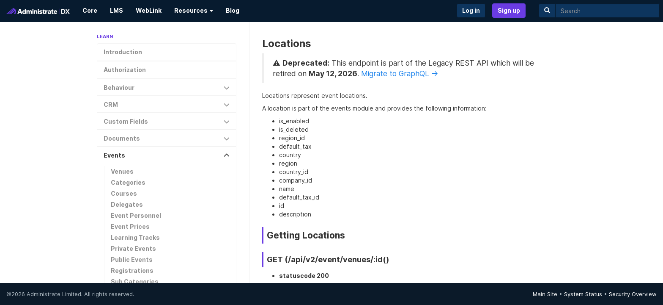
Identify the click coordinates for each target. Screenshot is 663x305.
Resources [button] (193, 10)
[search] (607, 10)
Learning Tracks (135, 237)
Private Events (133, 248)
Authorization (125, 69)
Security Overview (633, 294)
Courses (124, 193)
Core (89, 10)
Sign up (509, 10)
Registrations (132, 270)
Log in (471, 10)
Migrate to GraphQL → (399, 73)
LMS (116, 10)
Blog (232, 10)
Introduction (123, 51)
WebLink (149, 10)
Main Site (545, 294)
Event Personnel (136, 215)
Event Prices (130, 226)
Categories (128, 182)
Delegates (127, 204)
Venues (122, 171)
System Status (583, 294)
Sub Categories (135, 281)
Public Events (132, 259)
